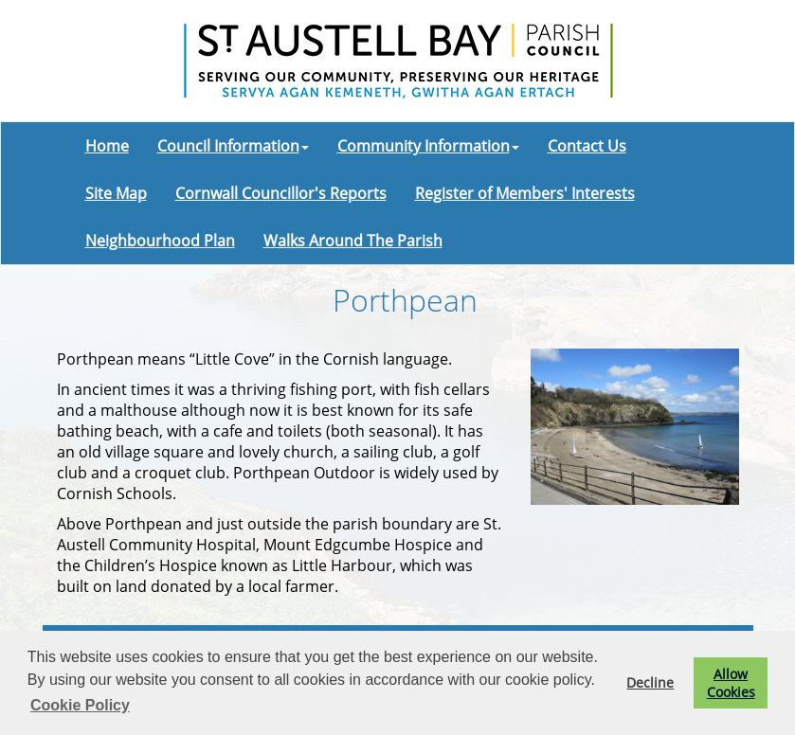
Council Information (233, 145)
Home (107, 145)
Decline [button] (650, 682)
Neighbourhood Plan (160, 240)
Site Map (116, 193)
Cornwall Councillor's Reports (281, 193)
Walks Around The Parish (353, 240)
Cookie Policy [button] (80, 705)
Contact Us (587, 145)
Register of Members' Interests (525, 193)
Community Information (428, 145)
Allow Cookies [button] (731, 683)
